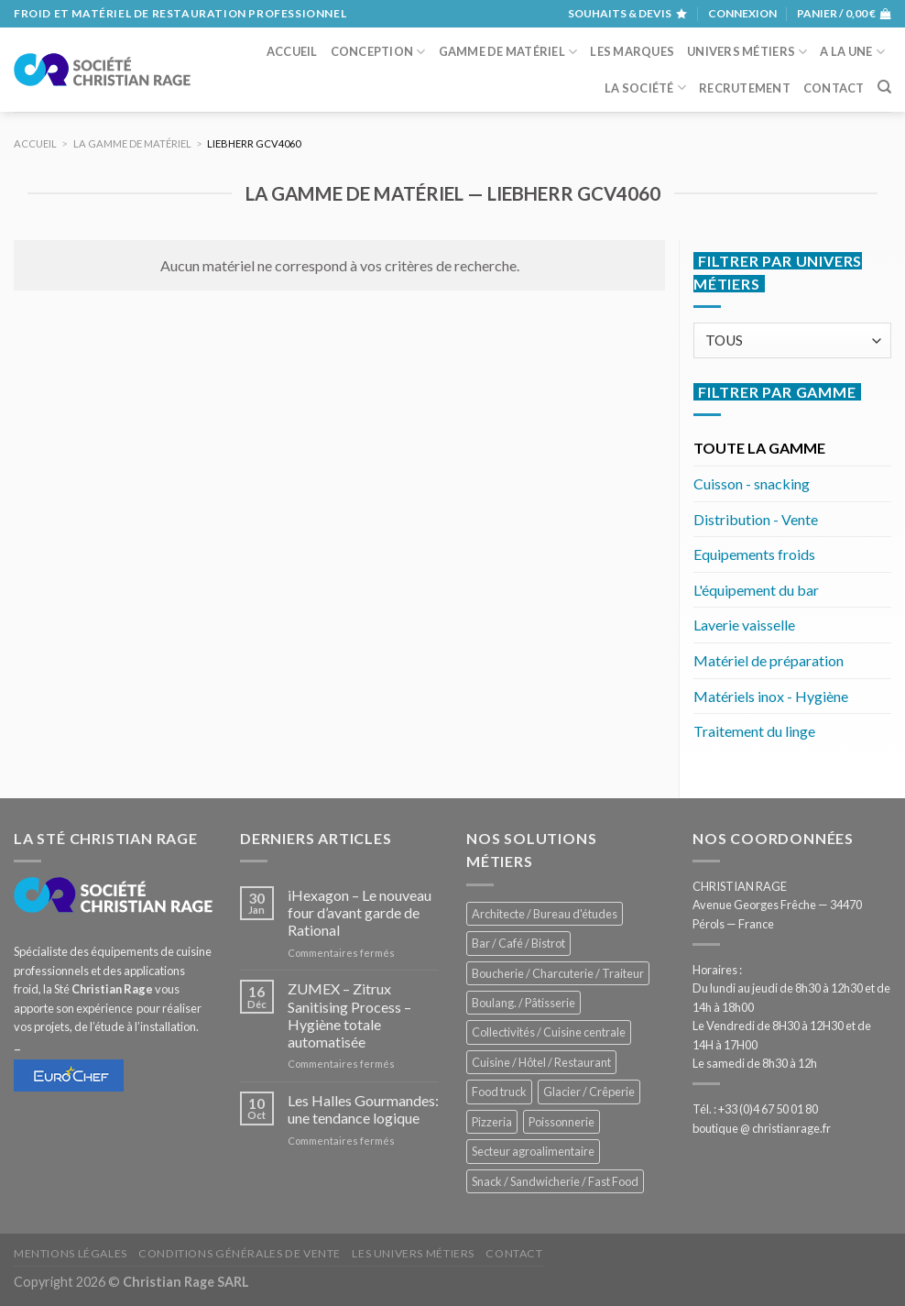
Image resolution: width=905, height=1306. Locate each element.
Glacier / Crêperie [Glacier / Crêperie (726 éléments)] (589, 1091)
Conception (378, 51)
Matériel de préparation (768, 660)
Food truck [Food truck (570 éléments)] (499, 1091)
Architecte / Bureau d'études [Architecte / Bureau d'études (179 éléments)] (544, 913)
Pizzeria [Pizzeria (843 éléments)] (492, 1121)
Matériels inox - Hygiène (770, 696)
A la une (852, 51)
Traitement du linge (754, 731)
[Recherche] (884, 87)
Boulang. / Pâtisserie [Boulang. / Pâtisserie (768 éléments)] (523, 1002)
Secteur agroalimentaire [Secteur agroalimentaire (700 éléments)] (533, 1151)
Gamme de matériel (508, 51)
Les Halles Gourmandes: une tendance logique (363, 1109)
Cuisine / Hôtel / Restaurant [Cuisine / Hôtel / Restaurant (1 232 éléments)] (541, 1062)
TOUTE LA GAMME (759, 447)
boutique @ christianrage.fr (761, 1128)
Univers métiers (747, 51)
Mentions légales (70, 1253)
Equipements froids (754, 554)
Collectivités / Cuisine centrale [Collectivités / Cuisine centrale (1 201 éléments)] (549, 1032)
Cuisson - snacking (751, 483)
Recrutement (745, 88)
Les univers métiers (413, 1253)
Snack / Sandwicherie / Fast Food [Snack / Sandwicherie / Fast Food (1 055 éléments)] (555, 1181)
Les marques (632, 51)
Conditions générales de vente (239, 1253)
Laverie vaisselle (744, 624)
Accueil (292, 51)
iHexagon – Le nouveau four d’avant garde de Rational (359, 912)
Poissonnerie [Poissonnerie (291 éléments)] (561, 1121)
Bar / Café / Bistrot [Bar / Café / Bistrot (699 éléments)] (518, 943)
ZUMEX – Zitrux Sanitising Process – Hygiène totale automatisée (349, 1015)
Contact (834, 88)
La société (645, 87)
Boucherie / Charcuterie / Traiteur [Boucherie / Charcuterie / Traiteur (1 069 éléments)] (558, 973)
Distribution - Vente (755, 519)
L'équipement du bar (756, 589)
